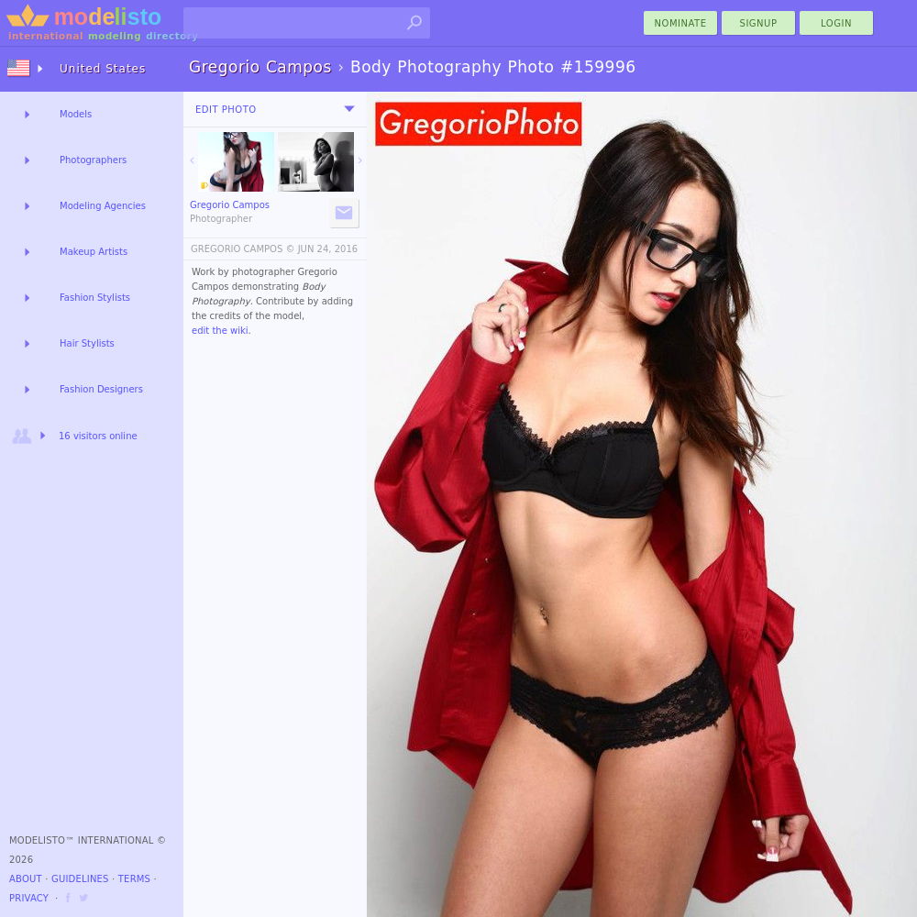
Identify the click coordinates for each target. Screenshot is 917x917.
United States (103, 68)
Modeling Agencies (103, 206)
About (25, 879)
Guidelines (80, 879)
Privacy (29, 898)
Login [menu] (836, 23)
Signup (759, 23)
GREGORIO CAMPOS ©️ (242, 249)
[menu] (349, 109)
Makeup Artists (93, 252)
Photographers (93, 160)
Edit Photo (226, 110)
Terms (134, 879)
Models (76, 114)
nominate (681, 23)
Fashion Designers (101, 389)
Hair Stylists (87, 343)
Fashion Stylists (95, 298)
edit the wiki (220, 331)
